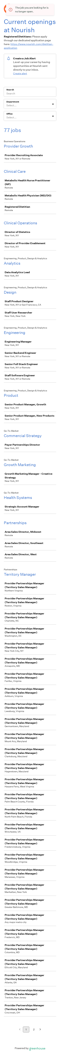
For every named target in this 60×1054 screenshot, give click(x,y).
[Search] (30, 94)
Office (9, 113)
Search (10, 89)
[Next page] (40, 1029)
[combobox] (6, 105)
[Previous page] (19, 1029)
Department (12, 101)
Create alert (20, 73)
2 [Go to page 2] (34, 1029)
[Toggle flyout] (53, 104)
